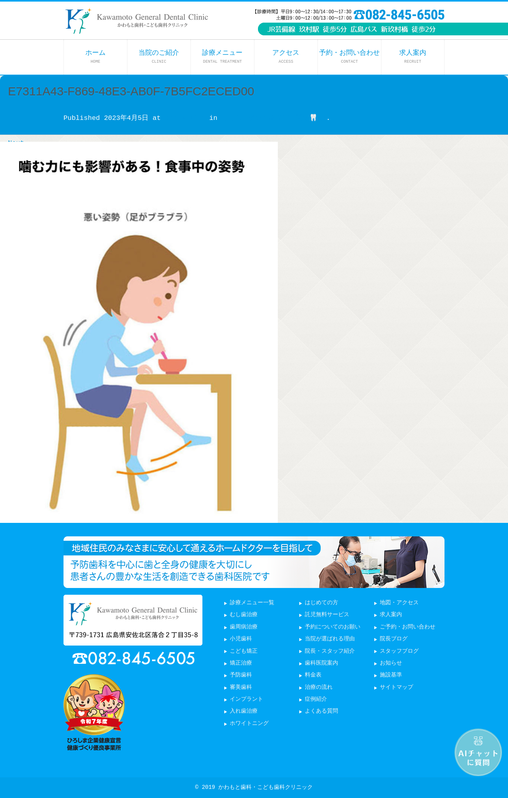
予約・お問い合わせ (349, 56)
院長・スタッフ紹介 (330, 651)
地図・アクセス (399, 603)
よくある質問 (321, 711)
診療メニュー (222, 56)
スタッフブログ (399, 651)
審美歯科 (241, 687)
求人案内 (412, 56)
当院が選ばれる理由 (330, 639)
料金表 (313, 675)
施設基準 (391, 675)
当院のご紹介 (159, 56)
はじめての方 (321, 603)
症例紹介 (316, 699)
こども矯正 (244, 651)
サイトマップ (396, 687)
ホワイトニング (249, 723)
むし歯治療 (244, 615)
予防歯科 (241, 675)
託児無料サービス (327, 615)
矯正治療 (241, 663)
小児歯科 (241, 639)
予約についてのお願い (332, 627)
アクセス (285, 56)
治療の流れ (319, 687)
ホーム (95, 56)
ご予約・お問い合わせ (407, 627)
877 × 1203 (185, 118)
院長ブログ (394, 639)
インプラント (246, 699)
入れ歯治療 (244, 711)
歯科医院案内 (321, 663)
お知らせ (391, 663)
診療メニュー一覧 (252, 603)
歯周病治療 (244, 627)
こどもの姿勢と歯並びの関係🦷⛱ (273, 118)
